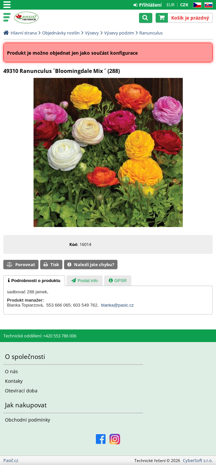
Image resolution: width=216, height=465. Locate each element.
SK (207, 5)
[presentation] (34, 281)
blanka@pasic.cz (117, 305)
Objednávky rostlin (61, 33)
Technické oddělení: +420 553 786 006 (39, 336)
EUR (171, 5)
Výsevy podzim (119, 33)
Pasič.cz (34, 17)
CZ (195, 5)
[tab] (34, 280)
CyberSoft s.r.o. (198, 460)
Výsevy (92, 33)
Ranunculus (151, 33)
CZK (184, 5)
